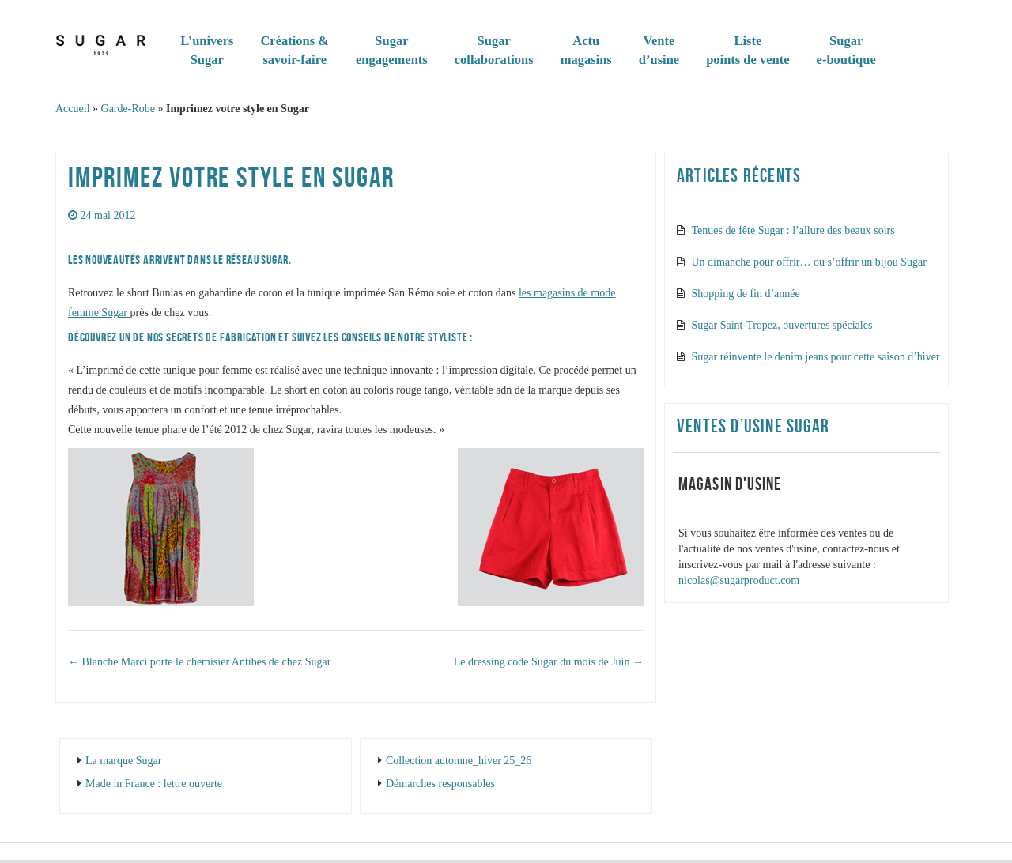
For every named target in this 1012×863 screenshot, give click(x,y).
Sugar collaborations (494, 50)
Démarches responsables (440, 784)
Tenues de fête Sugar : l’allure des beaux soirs (793, 230)
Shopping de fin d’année (746, 294)
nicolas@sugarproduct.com (738, 580)
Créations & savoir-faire (294, 50)
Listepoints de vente (747, 50)
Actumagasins (586, 50)
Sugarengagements (392, 50)
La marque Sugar (123, 761)
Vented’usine (659, 50)
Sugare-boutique (846, 50)
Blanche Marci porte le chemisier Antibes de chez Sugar (199, 662)
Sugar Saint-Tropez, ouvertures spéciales (782, 325)
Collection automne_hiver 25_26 (458, 761)
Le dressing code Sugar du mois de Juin (549, 662)
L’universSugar (206, 50)
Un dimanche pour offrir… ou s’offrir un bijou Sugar (809, 262)
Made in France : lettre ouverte (153, 784)
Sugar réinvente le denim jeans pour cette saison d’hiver (816, 357)
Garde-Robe (128, 109)
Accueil (72, 109)
